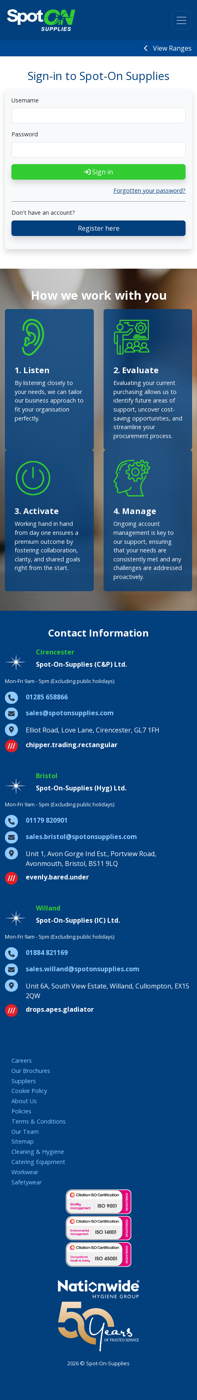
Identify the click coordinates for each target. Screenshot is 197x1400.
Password (24, 134)
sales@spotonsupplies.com (70, 712)
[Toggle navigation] (181, 20)
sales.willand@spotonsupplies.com (82, 968)
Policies (21, 1111)
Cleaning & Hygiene (37, 1151)
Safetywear (26, 1182)
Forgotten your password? (149, 190)
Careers (21, 1060)
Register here (99, 228)
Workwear (24, 1172)
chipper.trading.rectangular (71, 744)
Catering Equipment (38, 1162)
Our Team (25, 1131)
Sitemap (22, 1141)
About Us (24, 1101)
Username (25, 100)
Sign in (98, 171)
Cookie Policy (29, 1091)
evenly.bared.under (57, 876)
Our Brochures (30, 1071)
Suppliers (23, 1081)
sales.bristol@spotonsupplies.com (81, 836)
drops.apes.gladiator (60, 1009)
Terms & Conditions (38, 1121)
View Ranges (168, 48)
